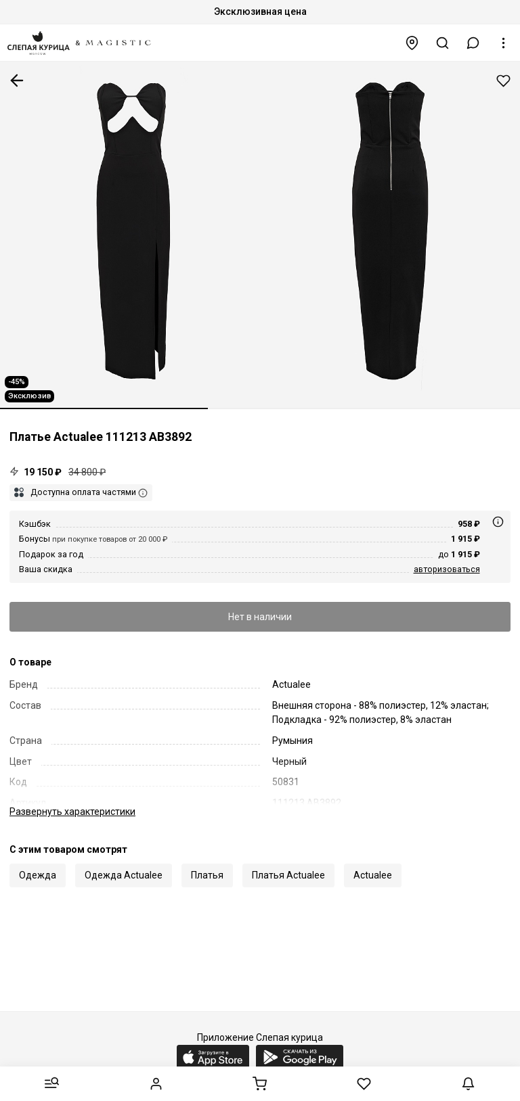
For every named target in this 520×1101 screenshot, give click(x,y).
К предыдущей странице (16, 80)
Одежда (37, 875)
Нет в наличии (260, 616)
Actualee (372, 875)
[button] (473, 43)
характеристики (72, 811)
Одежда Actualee (123, 875)
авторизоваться (447, 569)
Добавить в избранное (503, 81)
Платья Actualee (288, 875)
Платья (207, 875)
